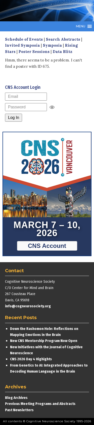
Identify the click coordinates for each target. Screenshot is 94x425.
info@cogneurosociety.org (28, 306)
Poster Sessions (34, 51)
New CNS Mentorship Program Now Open (43, 340)
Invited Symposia (22, 45)
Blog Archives (16, 397)
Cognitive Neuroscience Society (42, 11)
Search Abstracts (63, 39)
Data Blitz (62, 51)
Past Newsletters (19, 410)
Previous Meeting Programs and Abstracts (40, 403)
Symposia (52, 45)
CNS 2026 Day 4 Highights (31, 359)
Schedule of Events (24, 39)
